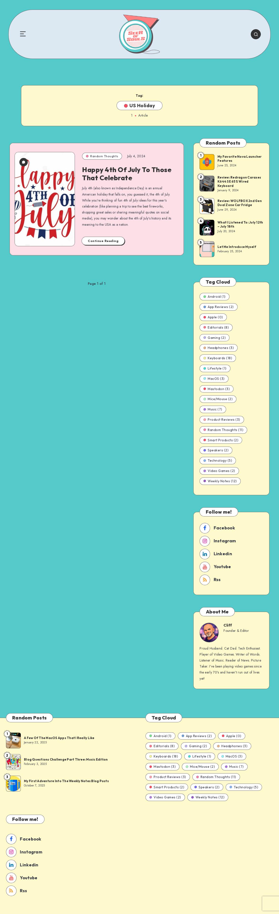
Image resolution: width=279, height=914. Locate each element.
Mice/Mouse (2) (218, 399)
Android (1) (214, 296)
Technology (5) (217, 460)
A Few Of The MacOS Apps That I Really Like (59, 738)
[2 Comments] (23, 163)
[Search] (256, 34)
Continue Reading (103, 241)
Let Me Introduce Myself (237, 247)
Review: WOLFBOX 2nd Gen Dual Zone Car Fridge (240, 203)
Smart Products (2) (220, 440)
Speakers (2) (216, 450)
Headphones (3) (218, 348)
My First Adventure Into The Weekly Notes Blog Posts (66, 781)
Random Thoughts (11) (223, 430)
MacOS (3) (214, 378)
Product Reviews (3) (221, 419)
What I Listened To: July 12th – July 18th (240, 224)
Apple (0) (213, 317)
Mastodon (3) (216, 389)
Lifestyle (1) (215, 368)
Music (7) (212, 409)
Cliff (227, 625)
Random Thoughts (102, 156)
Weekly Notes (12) (220, 481)
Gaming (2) (214, 338)
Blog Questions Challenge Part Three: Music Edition (66, 759)
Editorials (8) (216, 327)
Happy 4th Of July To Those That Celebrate (126, 173)
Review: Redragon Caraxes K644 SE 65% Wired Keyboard (239, 181)
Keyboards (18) (217, 358)
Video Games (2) (219, 471)
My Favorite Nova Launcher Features (240, 159)
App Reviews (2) (218, 307)
